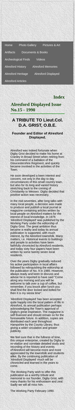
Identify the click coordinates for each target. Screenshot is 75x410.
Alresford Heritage (16, 73)
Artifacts (10, 52)
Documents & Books (35, 52)
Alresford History (15, 66)
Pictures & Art (51, 45)
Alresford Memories (44, 66)
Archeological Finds (17, 59)
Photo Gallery (27, 45)
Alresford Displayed (46, 73)
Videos (40, 59)
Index (59, 97)
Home (8, 45)
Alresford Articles (15, 81)
